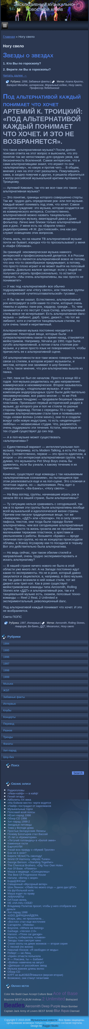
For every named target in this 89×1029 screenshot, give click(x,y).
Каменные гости (18, 843)
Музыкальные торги (20, 809)
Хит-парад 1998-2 (19, 821)
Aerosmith (61, 622)
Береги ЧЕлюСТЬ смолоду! (25, 856)
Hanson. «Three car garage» (25, 934)
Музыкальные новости (44, 1020)
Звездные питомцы (20, 824)
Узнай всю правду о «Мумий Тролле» (31, 849)
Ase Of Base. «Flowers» (22, 868)
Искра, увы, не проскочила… (26, 918)
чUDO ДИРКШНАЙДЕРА (23, 915)
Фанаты (8, 743)
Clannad (74, 1011)
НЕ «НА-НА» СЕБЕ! (20, 902)
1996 (6, 657)
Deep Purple (50, 1006)
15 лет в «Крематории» (22, 837)
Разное (7, 730)
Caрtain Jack (11, 1011)
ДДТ (42, 626)
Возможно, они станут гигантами (28, 978)
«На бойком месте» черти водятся (29, 802)
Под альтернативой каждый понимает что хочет (42, 100)
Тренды (8, 737)
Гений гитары (16, 796)
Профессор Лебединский (44, 88)
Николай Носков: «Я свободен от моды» (33, 949)
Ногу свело (74, 85)
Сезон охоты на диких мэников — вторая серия (38, 943)
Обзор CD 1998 (17, 818)
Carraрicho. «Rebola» (21, 924)
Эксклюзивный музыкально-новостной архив (45, 6)
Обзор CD (14, 971)
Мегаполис (53, 626)
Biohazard (71, 999)
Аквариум (20, 626)
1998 (24, 81)
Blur (57, 1011)
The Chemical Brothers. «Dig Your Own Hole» (35, 865)
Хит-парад (9, 750)
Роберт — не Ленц (19, 953)
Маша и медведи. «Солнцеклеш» (29, 871)
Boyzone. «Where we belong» (26, 928)
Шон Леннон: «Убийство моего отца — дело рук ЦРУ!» (42, 887)
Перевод (8, 723)
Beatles (14, 1005)
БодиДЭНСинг (17, 881)
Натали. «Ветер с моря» (23, 877)
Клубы (7, 710)
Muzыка (8, 683)
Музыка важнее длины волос (26, 968)
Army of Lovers (29, 1011)
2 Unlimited (53, 998)
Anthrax (36, 999)
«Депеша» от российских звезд (27, 965)
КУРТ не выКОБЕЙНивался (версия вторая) (35, 974)
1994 (6, 643)
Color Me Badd (12, 994)
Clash (25, 994)
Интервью (33, 622)
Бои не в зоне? (17, 852)
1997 (23, 622)
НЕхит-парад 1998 (19, 815)
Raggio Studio (50, 1025)
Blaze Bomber (69, 1006)
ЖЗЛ (6, 690)
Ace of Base (65, 993)
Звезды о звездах (28, 55)
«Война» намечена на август (26, 962)
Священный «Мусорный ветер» (27, 884)
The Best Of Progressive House (27, 874)
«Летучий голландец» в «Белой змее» (32, 840)
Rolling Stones (76, 622)
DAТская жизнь (17, 899)
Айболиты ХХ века (19, 799)
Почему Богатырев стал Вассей (28, 834)
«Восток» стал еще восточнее (26, 921)
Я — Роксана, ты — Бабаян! (25, 959)
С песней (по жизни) (20, 946)
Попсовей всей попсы (21, 812)
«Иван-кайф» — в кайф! (23, 793)
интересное (36, 85)
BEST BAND (45, 1011)
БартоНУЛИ (15, 846)
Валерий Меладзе (17, 85)
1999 (6, 677)
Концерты (9, 717)
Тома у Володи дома (21, 827)
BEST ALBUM (23, 999)
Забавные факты (39, 81)
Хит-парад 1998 (17, 912)
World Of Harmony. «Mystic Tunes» (29, 859)
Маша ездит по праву (21, 893)
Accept (33, 994)
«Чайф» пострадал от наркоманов (29, 805)
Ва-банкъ (33, 626)
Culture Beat (45, 994)
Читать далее (15, 75)
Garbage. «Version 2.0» (22, 931)
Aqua (65, 1011)
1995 (6, 650)
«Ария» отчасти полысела (24, 956)
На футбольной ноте (21, 890)
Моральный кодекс (56, 85)
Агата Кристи (74, 81)
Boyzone (9, 999)
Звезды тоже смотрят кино (24, 940)
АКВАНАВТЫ (16, 896)
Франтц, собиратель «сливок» (27, 937)
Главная (9, 36)
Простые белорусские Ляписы (27, 831)
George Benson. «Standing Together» (30, 862)
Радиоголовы (16, 790)
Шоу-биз (8, 757)
